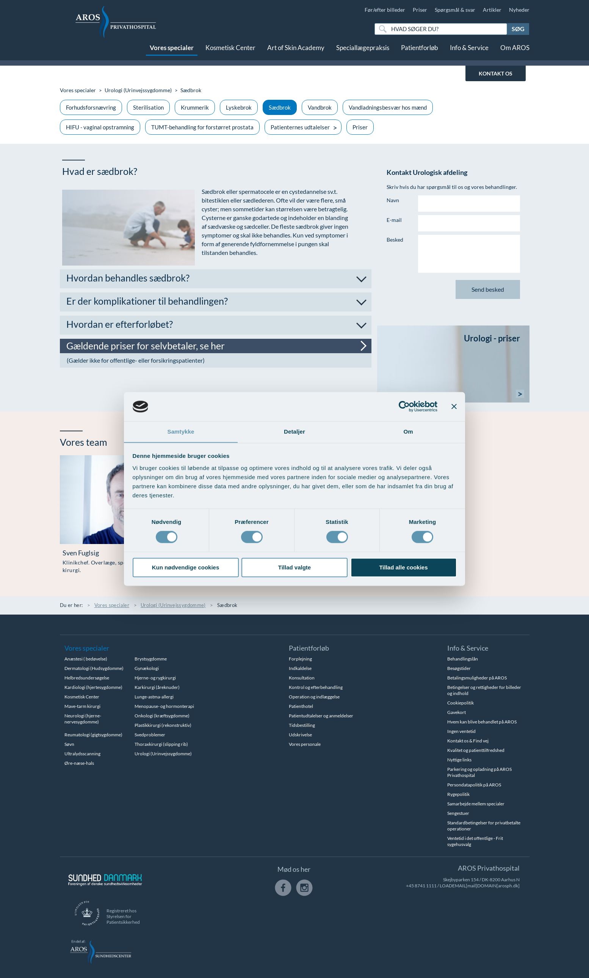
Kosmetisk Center (230, 52)
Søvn (69, 744)
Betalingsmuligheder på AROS (477, 678)
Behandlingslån (462, 659)
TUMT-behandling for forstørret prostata (202, 127)
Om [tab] (408, 431)
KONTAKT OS (495, 73)
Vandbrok (320, 107)
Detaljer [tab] (294, 431)
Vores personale (305, 744)
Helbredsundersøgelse (86, 678)
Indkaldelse (300, 668)
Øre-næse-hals (79, 763)
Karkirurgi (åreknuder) (157, 687)
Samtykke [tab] (181, 431)
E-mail (394, 220)
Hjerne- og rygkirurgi (155, 678)
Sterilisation (148, 107)
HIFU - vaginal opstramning (100, 127)
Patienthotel (301, 706)
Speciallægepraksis (362, 52)
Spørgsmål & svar (455, 9)
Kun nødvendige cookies (185, 567)
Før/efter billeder (385, 9)
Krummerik (195, 107)
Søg (518, 28)
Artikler (492, 9)
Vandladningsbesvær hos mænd (388, 107)
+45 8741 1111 (421, 885)
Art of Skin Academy (295, 52)
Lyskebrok (239, 107)
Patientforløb (419, 52)
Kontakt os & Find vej (468, 741)
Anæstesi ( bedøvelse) (85, 659)
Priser (420, 9)
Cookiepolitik (460, 703)
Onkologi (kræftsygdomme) (162, 716)
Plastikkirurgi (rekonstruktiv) (163, 725)
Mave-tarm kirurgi (82, 706)
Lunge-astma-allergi (154, 697)
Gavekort (456, 712)
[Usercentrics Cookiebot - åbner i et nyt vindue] (404, 406)
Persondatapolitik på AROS (474, 785)
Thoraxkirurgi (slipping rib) (161, 744)
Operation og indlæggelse (314, 697)
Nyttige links (459, 760)
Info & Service (469, 52)
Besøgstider (459, 668)
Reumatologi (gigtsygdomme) (93, 734)
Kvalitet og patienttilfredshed (475, 750)
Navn (393, 200)
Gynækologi (147, 668)
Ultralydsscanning (82, 753)
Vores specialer (172, 52)
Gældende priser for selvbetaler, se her (146, 345)
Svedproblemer (150, 734)
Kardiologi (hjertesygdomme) (93, 687)
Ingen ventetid (461, 731)
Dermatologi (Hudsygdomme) (94, 668)
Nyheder (519, 9)
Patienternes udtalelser (300, 127)
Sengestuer (458, 813)
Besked (395, 239)
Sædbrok (280, 107)
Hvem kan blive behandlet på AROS (482, 722)
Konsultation (302, 678)
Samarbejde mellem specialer (475, 804)
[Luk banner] (454, 406)
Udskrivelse (300, 734)
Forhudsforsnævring (91, 107)
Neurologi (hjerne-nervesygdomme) (82, 719)
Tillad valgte (294, 567)
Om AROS (514, 52)
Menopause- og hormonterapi (164, 706)
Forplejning (300, 659)
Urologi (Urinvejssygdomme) (138, 90)
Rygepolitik (458, 794)
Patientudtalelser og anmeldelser (321, 716)
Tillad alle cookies (403, 567)
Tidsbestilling (302, 725)
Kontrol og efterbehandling (316, 687)
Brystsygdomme (151, 659)
